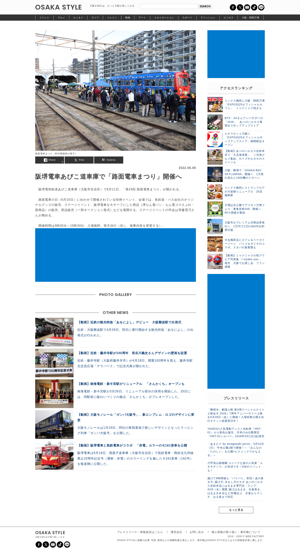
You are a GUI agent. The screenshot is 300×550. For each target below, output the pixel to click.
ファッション (208, 17)
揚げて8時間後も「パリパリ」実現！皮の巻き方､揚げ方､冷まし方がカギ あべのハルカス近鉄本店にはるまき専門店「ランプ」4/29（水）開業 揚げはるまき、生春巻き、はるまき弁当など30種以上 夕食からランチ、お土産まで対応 (235, 488)
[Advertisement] (115, 255)
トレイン (112, 17)
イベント (44, 17)
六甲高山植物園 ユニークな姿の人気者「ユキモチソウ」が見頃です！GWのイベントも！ (235, 466)
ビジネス (229, 17)
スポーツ (187, 17)
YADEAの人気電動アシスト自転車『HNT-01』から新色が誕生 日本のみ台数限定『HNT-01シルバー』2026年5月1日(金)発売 (235, 432)
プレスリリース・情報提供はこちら (140, 532)
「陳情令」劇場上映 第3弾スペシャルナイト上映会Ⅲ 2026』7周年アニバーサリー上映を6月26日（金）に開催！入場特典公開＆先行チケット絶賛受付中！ (236, 415)
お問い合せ (197, 532)
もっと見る (236, 509)
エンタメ (78, 17)
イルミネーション (164, 17)
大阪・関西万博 (250, 17)
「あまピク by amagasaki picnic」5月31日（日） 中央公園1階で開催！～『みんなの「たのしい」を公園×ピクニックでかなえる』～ (235, 449)
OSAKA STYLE (58, 7)
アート (142, 17)
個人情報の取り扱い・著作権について (236, 532)
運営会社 (176, 532)
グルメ (61, 17)
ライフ (95, 17)
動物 (127, 17)
